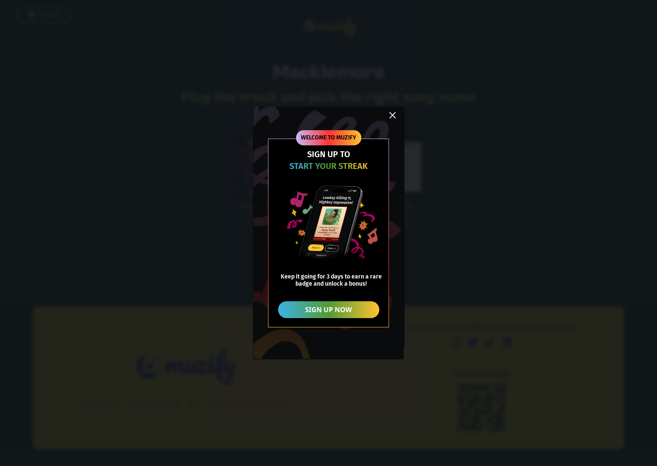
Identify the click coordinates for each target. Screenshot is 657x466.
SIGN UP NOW (328, 309)
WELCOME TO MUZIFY (328, 137)
